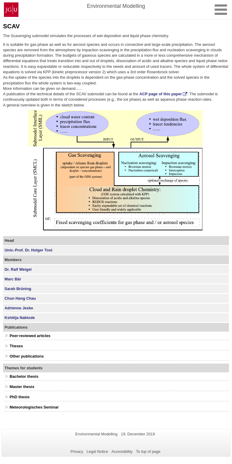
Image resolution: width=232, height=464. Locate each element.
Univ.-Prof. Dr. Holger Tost (28, 250)
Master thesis (22, 386)
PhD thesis (20, 397)
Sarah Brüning (18, 288)
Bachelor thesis (24, 376)
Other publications (27, 356)
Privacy (76, 451)
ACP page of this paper (161, 94)
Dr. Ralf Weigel (18, 269)
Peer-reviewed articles (30, 335)
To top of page (148, 451)
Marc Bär (13, 279)
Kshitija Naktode (20, 317)
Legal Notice (97, 451)
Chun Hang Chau (20, 298)
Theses (16, 346)
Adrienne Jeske (19, 308)
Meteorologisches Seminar (34, 407)
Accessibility (122, 451)
